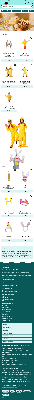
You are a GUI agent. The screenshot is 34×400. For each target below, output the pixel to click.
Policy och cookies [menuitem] (7, 333)
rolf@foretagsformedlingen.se (9, 387)
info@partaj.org (30, 0)
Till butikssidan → (6, 311)
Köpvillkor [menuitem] (5, 330)
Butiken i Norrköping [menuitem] (8, 342)
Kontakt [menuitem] (5, 324)
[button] (2, 3)
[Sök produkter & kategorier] (15, 6)
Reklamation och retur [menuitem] (8, 336)
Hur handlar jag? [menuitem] (7, 327)
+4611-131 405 (10, 278)
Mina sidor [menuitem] (5, 339)
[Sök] (31, 6)
